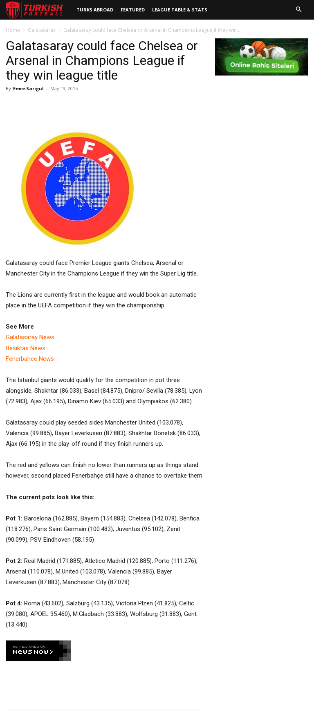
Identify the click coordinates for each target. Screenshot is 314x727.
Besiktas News (25, 348)
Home (13, 30)
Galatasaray (42, 30)
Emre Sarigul (28, 88)
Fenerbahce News (30, 358)
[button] (298, 10)
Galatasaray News (30, 337)
